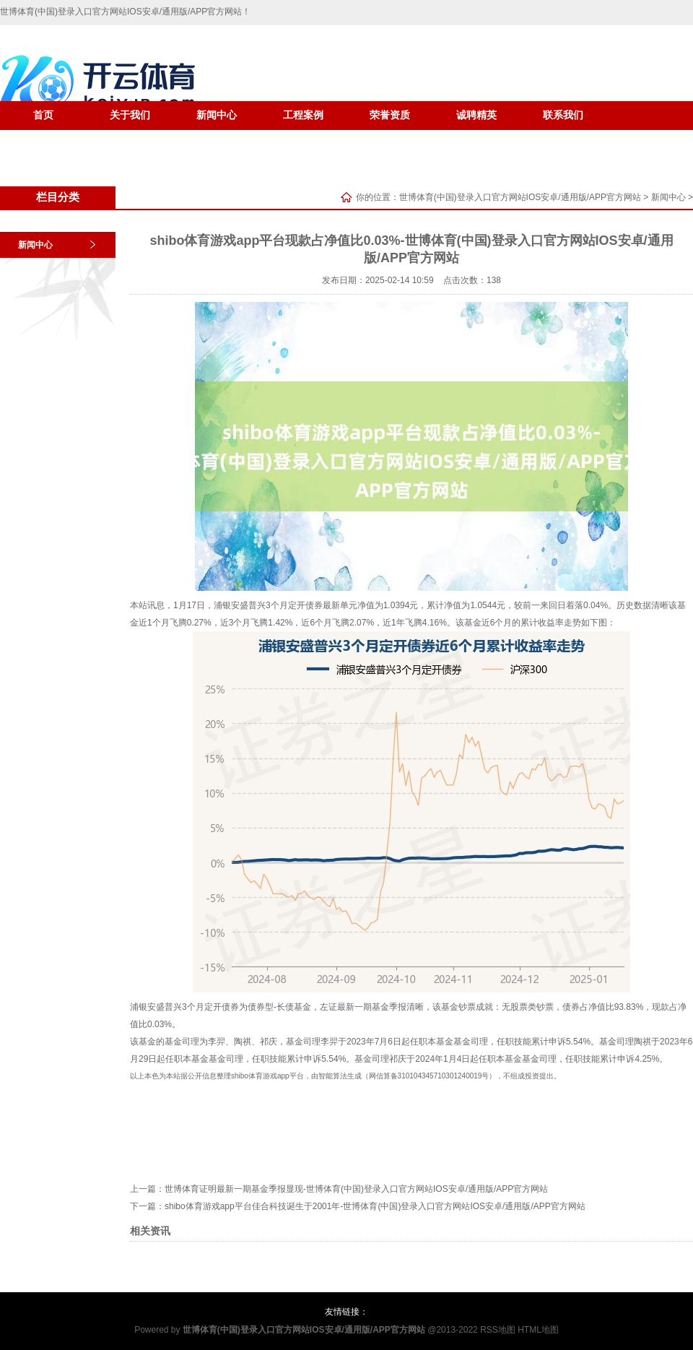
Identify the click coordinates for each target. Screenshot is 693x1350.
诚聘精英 (476, 115)
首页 (43, 115)
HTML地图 (538, 1330)
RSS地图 (497, 1330)
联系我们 (563, 115)
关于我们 (130, 115)
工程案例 (303, 115)
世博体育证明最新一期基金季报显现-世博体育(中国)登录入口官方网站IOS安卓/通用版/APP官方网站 (356, 1189)
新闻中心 (216, 115)
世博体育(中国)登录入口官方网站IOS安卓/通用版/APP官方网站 (520, 197)
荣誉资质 (390, 115)
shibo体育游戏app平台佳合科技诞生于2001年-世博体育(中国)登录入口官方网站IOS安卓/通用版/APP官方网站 (375, 1206)
